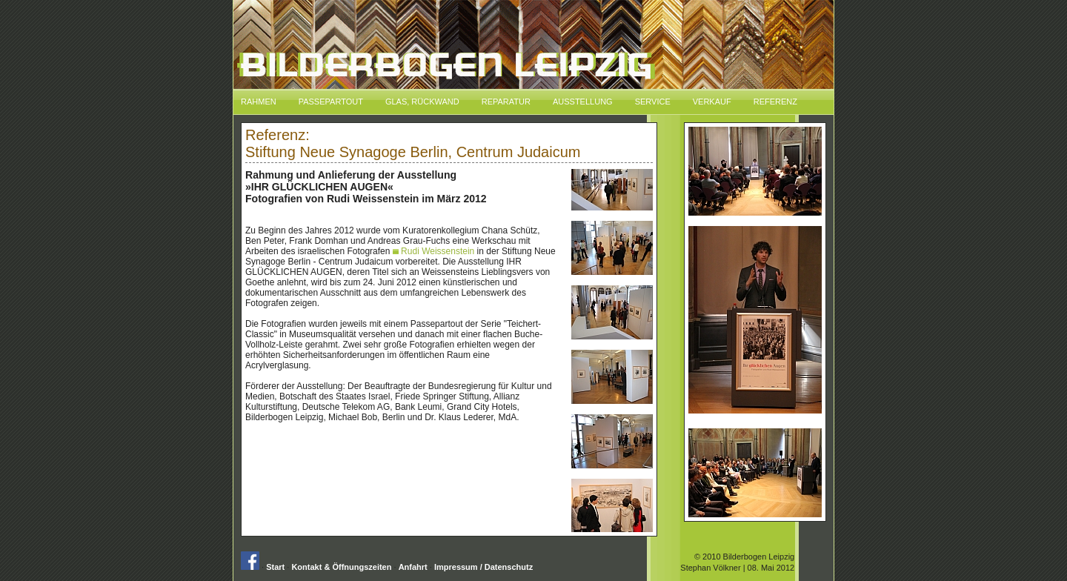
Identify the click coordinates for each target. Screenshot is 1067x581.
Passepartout (331, 101)
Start (275, 566)
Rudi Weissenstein (434, 251)
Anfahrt (413, 566)
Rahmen (258, 101)
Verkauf (712, 101)
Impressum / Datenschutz (483, 566)
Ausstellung (583, 101)
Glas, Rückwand (422, 101)
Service (653, 101)
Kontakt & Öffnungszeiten (341, 566)
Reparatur (506, 101)
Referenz (775, 101)
